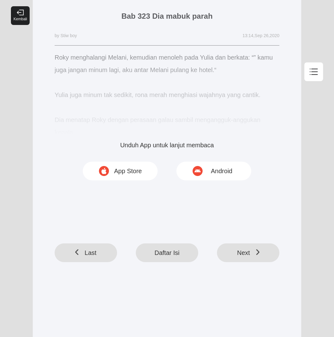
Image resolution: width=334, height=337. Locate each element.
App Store (128, 171)
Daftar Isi (167, 252)
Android (222, 171)
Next (248, 252)
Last (85, 252)
